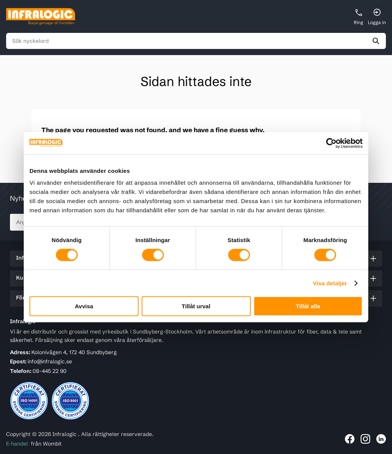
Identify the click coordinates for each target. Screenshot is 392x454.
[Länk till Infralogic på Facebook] (349, 439)
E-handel (17, 443)
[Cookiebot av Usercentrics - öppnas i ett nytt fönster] (329, 143)
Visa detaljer (330, 283)
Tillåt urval (196, 306)
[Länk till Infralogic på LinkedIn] (381, 439)
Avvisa (84, 306)
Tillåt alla (308, 306)
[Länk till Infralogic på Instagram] (365, 439)
